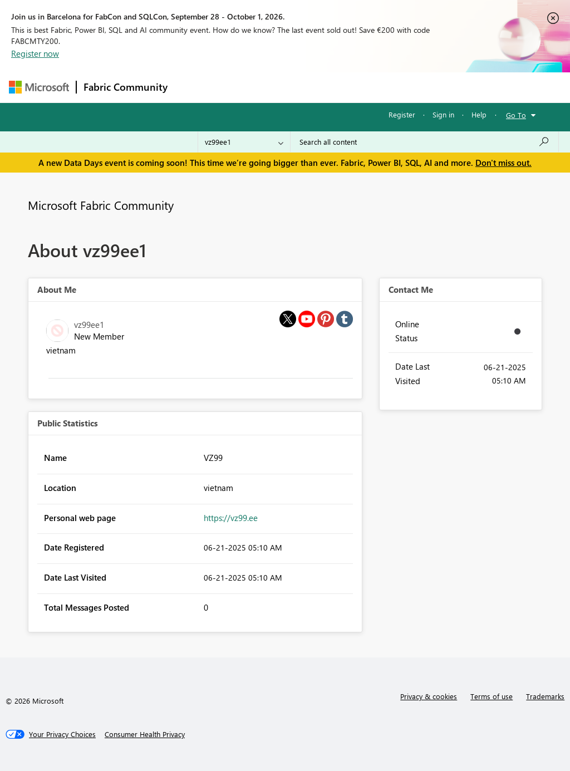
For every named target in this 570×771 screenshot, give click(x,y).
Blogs (387, 87)
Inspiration (242, 87)
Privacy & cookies (428, 696)
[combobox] (424, 142)
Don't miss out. (503, 162)
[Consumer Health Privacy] (145, 734)
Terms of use (491, 696)
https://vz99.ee (231, 517)
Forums (193, 87)
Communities (337, 87)
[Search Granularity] (244, 142)
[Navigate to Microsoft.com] (39, 87)
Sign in (443, 114)
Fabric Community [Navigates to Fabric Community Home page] (125, 87)
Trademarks (545, 696)
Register (402, 114)
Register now (35, 53)
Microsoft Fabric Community (101, 205)
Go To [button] (516, 115)
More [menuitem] (425, 87)
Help (479, 114)
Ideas (287, 87)
